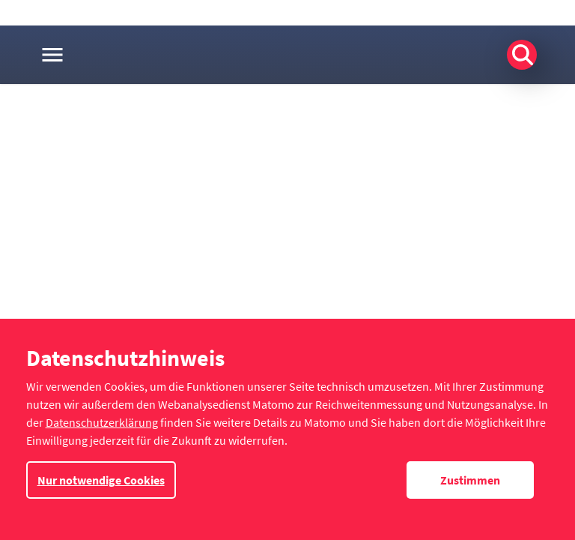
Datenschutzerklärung (102, 422)
